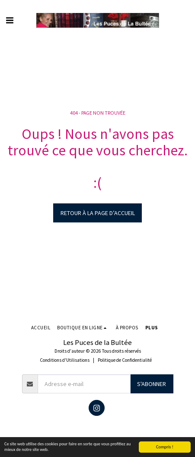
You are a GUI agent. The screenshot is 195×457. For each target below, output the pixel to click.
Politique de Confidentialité (125, 360)
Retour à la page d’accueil (98, 213)
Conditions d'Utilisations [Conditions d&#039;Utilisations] (65, 360)
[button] (9, 20)
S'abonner (151, 384)
